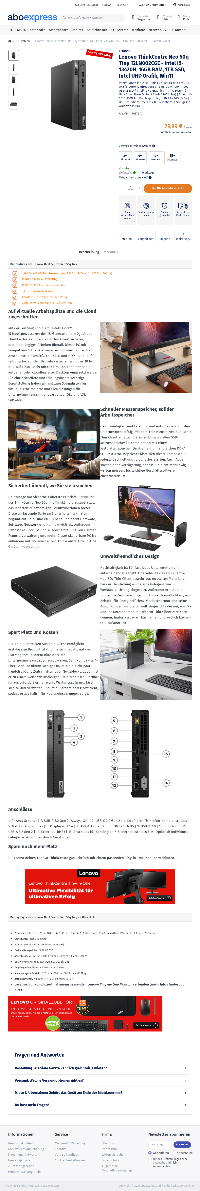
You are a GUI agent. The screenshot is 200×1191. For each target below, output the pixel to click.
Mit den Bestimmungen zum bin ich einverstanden (170, 1162)
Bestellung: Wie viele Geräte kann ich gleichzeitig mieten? (61, 1068)
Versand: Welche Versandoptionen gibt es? (49, 1080)
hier (17, 990)
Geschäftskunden (86, 4)
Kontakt (107, 4)
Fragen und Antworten (151, 4)
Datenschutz (160, 1162)
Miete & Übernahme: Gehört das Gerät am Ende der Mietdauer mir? (68, 1093)
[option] (67, 94)
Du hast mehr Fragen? (32, 1105)
